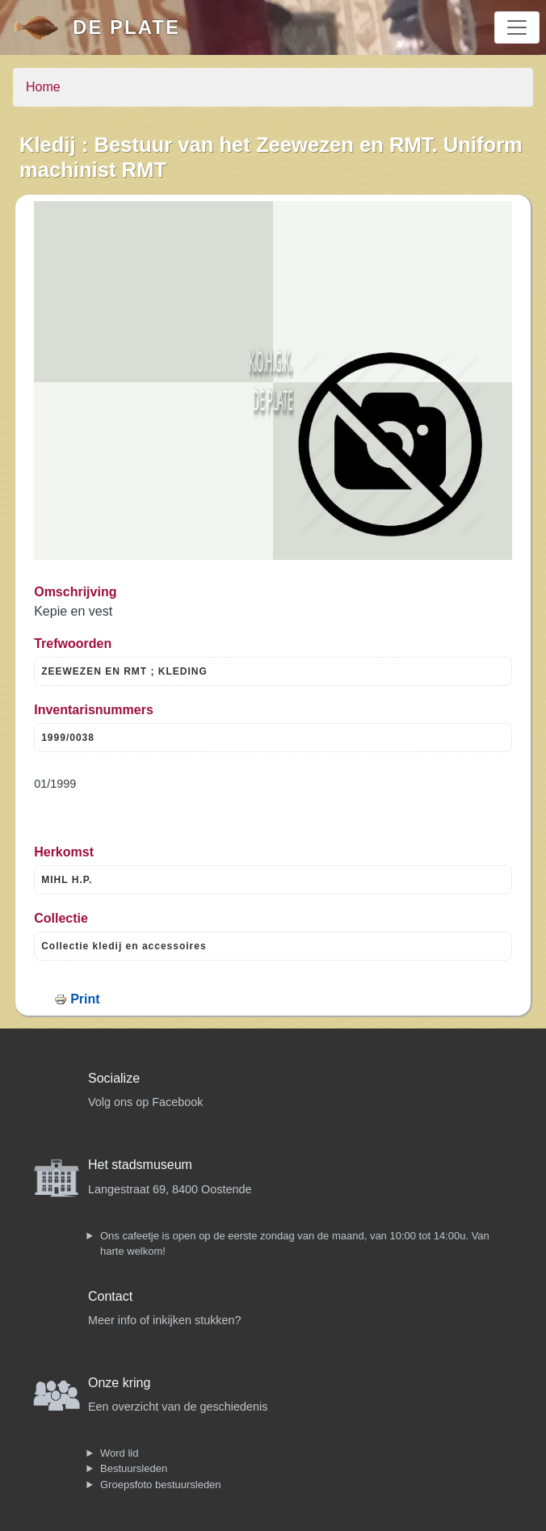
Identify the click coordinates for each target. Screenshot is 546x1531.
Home (43, 87)
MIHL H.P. (66, 879)
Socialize (114, 1078)
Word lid (119, 1453)
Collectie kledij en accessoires (123, 946)
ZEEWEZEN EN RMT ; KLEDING (124, 671)
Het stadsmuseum (140, 1164)
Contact (110, 1296)
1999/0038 (67, 737)
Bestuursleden (133, 1468)
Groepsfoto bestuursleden (160, 1484)
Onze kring (119, 1383)
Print (84, 999)
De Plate (126, 27)
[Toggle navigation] (517, 27)
